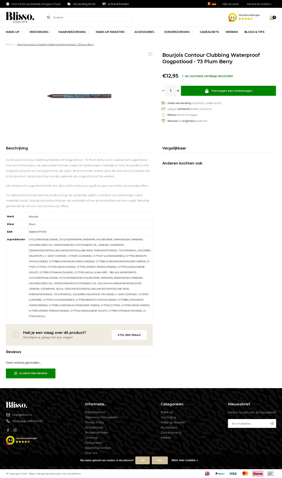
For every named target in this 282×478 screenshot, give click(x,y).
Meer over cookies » (185, 460)
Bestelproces (94, 427)
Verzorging (40, 32)
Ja (142, 460)
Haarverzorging (74, 32)
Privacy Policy (94, 422)
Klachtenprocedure (98, 448)
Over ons (91, 453)
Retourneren (94, 443)
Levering (91, 437)
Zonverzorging (178, 32)
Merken (232, 32)
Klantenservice (95, 412)
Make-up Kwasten (112, 32)
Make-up (14, 32)
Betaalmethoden (96, 432)
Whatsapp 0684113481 (24, 421)
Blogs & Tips (254, 32)
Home (9, 44)
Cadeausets (209, 32)
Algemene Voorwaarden (101, 417)
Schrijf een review (30, 373)
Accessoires (145, 32)
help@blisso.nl (19, 415)
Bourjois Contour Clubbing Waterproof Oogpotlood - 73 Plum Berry (55, 44)
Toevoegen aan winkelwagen (228, 90)
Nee (160, 460)
